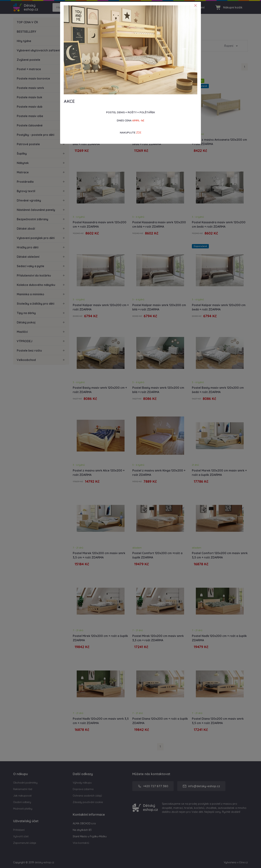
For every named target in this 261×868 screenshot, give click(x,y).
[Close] (195, 5)
